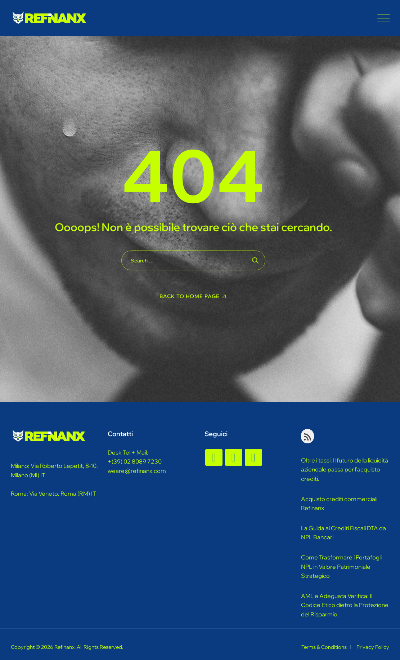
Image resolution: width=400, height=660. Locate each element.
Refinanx (64, 647)
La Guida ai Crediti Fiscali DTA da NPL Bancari (343, 532)
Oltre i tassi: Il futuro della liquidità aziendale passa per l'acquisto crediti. (344, 469)
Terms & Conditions (324, 647)
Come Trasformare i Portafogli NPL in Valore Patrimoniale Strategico (341, 566)
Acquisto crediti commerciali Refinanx (339, 503)
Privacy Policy (372, 647)
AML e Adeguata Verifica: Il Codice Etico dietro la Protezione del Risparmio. (344, 605)
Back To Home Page (189, 296)
